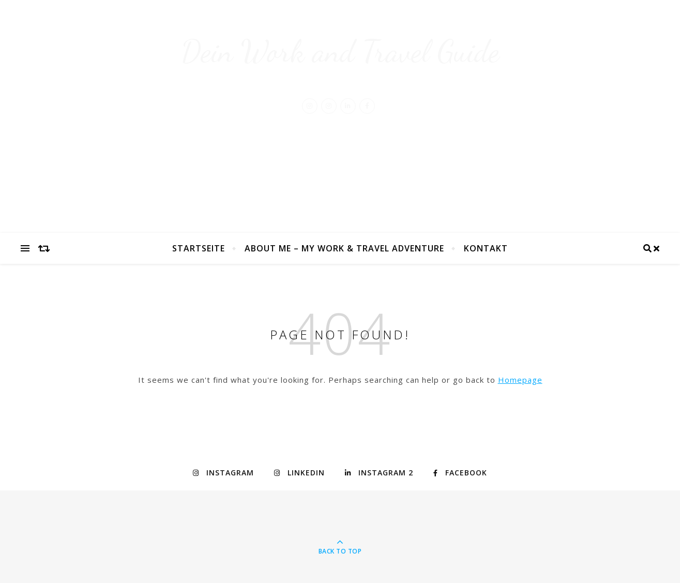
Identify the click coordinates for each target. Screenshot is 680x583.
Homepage (520, 380)
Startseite (198, 248)
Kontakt (486, 248)
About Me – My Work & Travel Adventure (344, 248)
